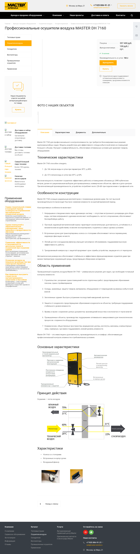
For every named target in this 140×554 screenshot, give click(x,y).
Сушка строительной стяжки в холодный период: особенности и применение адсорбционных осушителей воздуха (18, 210)
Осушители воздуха (15, 43)
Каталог (34, 534)
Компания (58, 15)
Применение (12, 69)
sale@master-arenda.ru (101, 7)
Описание (44, 139)
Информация (10, 548)
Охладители (12, 49)
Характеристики (62, 139)
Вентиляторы (12, 55)
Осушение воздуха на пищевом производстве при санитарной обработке (18, 262)
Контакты (120, 15)
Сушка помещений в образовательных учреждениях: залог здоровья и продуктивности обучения (18, 228)
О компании (9, 538)
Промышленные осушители (13, 62)
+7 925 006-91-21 (101, 5)
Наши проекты (77, 15)
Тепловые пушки (13, 37)
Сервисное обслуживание (15, 541)
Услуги (60, 534)
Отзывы (8, 551)
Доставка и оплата (100, 15)
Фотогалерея (10, 545)
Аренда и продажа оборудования (27, 15)
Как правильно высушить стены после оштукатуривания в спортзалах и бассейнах (16, 277)
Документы (81, 139)
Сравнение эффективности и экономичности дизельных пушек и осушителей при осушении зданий (17, 246)
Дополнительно (99, 139)
